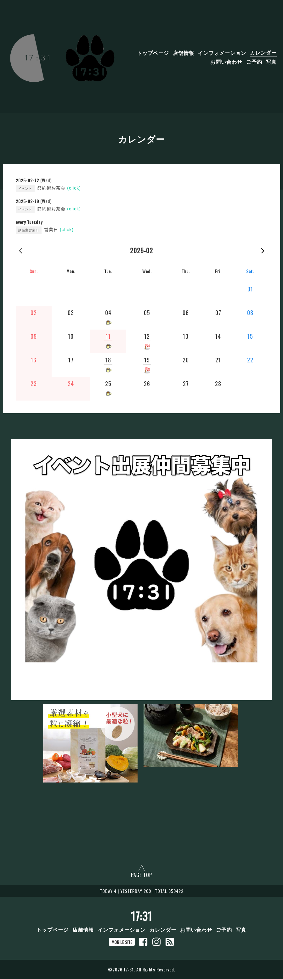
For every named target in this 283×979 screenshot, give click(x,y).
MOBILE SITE (121, 942)
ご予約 (254, 61)
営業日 (58, 229)
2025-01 (20, 250)
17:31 (141, 916)
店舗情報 (183, 52)
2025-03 (263, 250)
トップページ (153, 52)
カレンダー (263, 52)
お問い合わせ (226, 61)
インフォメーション (222, 52)
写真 (271, 61)
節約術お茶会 (59, 188)
